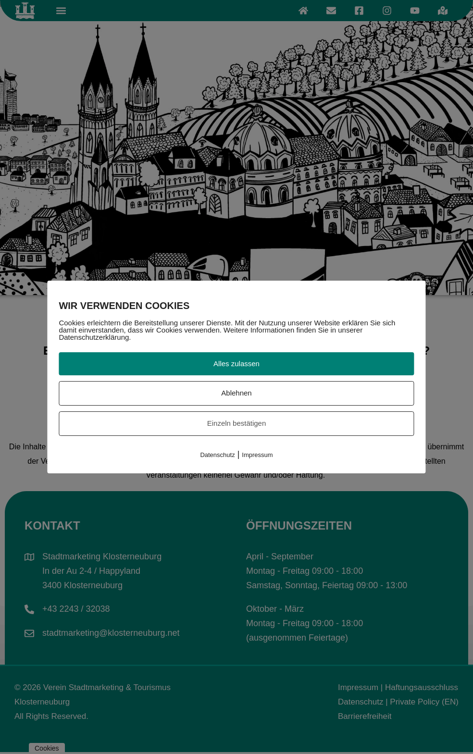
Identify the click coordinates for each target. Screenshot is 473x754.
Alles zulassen (236, 363)
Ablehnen (236, 393)
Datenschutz (217, 454)
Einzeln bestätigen (236, 423)
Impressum (257, 454)
